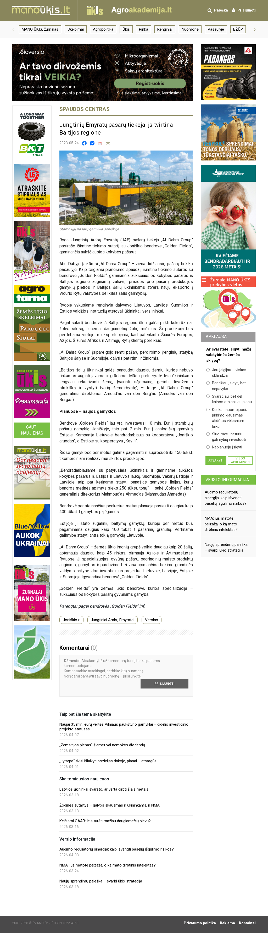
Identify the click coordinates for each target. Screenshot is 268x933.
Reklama (227, 923)
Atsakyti (215, 460)
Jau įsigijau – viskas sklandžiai (226, 373)
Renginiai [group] (164, 29)
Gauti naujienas (32, 430)
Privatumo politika (200, 923)
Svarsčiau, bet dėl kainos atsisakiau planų (229, 399)
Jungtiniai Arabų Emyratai (112, 620)
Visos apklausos (240, 460)
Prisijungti (164, 684)
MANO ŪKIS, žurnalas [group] (40, 29)
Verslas (151, 620)
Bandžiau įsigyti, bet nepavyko (226, 386)
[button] (13, 29)
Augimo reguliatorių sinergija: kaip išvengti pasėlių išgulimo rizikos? (116, 849)
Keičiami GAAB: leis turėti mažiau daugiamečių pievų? (105, 821)
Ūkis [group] (126, 29)
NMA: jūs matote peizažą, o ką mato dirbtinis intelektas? (107, 865)
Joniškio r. (71, 620)
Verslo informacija (227, 479)
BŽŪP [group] (238, 29)
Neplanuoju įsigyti (224, 447)
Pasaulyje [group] (216, 29)
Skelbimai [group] (76, 29)
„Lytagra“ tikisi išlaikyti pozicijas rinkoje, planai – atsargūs (108, 761)
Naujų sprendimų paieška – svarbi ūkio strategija (100, 881)
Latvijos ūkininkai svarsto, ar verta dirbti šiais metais (103, 789)
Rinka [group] (143, 29)
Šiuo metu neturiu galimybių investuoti (226, 437)
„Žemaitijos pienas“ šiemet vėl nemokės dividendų (102, 745)
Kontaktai (247, 923)
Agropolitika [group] (103, 29)
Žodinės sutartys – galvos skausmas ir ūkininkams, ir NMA (109, 805)
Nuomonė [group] (190, 29)
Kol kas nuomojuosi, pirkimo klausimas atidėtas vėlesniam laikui (226, 418)
